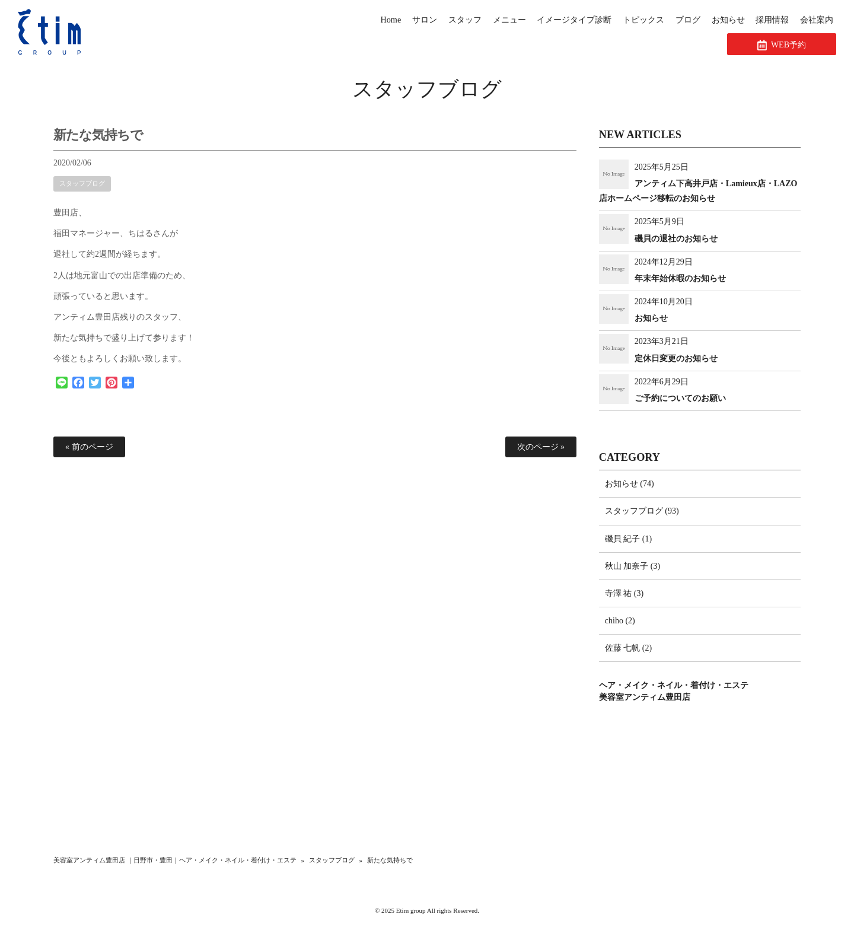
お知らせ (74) (629, 483)
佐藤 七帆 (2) (628, 648)
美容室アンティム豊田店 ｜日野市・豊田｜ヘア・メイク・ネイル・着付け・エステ (175, 860)
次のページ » (541, 446)
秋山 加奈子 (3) (632, 566)
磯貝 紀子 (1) (628, 538)
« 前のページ (89, 446)
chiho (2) (620, 620)
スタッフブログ (427, 89)
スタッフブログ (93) (642, 511)
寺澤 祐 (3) (624, 593)
